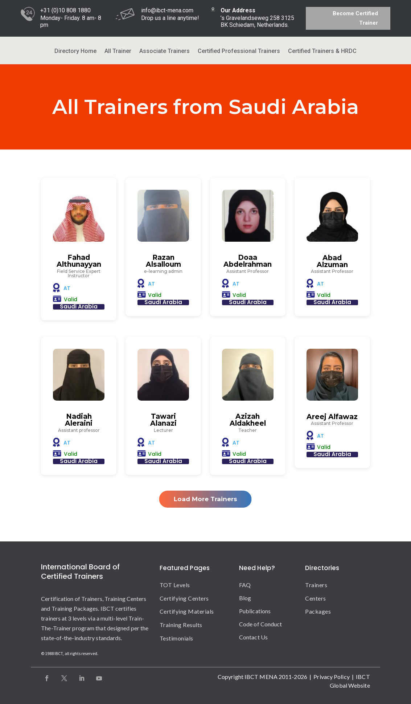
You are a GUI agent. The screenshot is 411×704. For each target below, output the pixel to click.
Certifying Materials (187, 611)
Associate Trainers (164, 51)
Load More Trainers (205, 499)
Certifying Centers (184, 598)
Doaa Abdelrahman (247, 261)
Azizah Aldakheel (248, 419)
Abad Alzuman (332, 261)
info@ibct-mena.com (167, 10)
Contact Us (253, 637)
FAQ (245, 584)
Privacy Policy (331, 676)
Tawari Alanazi (163, 419)
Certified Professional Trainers (239, 51)
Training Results (181, 624)
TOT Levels (175, 584)
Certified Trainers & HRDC (322, 51)
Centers (315, 598)
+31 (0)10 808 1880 (65, 10)
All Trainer (117, 51)
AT (66, 288)
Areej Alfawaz (332, 417)
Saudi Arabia (79, 306)
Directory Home (75, 51)
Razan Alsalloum (163, 261)
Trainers (316, 584)
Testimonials (176, 638)
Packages (318, 611)
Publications (255, 610)
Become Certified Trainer (355, 18)
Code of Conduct (260, 624)
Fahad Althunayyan (79, 261)
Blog (245, 597)
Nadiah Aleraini (79, 419)
